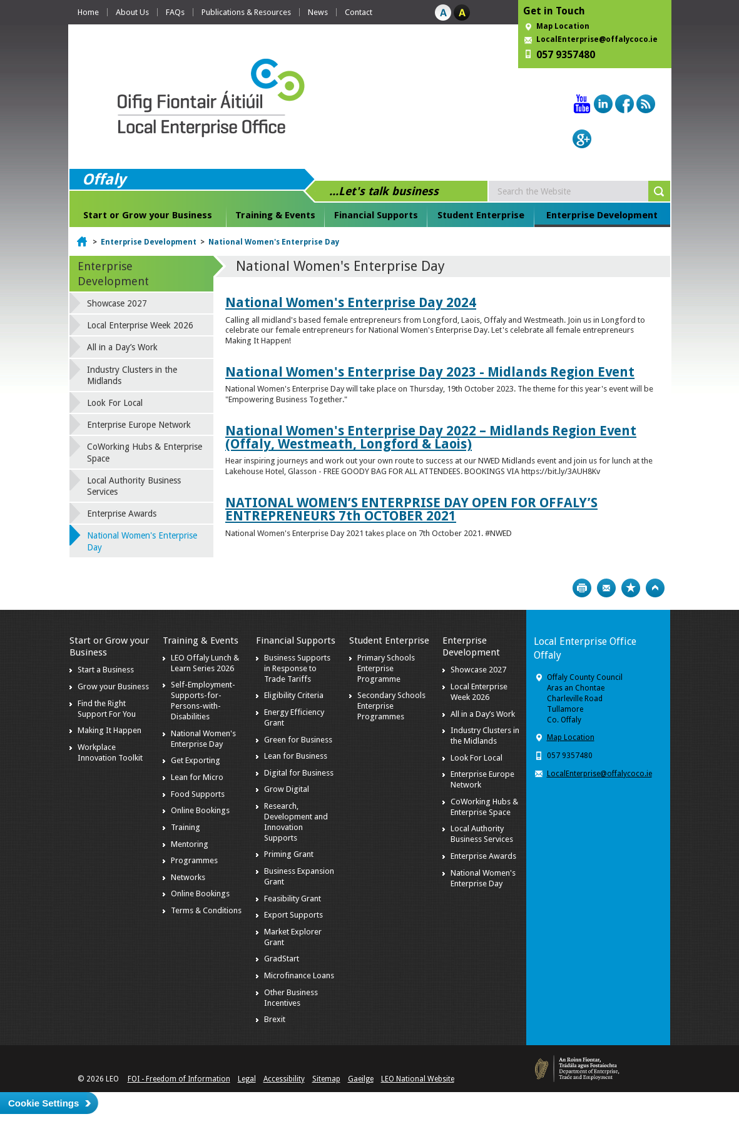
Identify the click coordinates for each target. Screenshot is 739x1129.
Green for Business (298, 739)
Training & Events (275, 215)
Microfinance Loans (299, 975)
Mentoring (189, 844)
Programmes (194, 860)
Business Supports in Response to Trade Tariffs (297, 668)
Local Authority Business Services (134, 486)
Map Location (562, 26)
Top (655, 588)
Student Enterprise (480, 215)
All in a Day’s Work (122, 347)
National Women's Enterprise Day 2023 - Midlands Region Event (430, 372)
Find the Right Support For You (107, 709)
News (318, 12)
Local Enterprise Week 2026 (140, 325)
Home (88, 12)
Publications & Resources (246, 12)
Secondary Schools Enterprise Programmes (391, 706)
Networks (188, 877)
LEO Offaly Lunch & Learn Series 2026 (205, 663)
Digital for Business (299, 772)
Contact (358, 12)
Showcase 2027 (117, 303)
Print (582, 588)
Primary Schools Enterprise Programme (386, 668)
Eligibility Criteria (294, 695)
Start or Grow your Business (147, 215)
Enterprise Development (602, 215)
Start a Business (106, 669)
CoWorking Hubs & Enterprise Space (144, 452)
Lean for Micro (197, 777)
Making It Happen (109, 730)
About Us (132, 12)
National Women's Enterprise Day (273, 242)
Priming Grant (288, 854)
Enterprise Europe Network (139, 425)
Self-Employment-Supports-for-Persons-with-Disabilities (203, 700)
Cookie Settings (43, 1103)
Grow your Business (113, 686)
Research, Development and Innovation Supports (296, 822)
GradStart (281, 958)
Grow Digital (286, 789)
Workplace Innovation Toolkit (110, 752)
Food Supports (198, 794)
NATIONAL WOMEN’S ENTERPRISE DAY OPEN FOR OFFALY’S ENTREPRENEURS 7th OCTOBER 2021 (411, 509)
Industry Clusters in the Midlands (132, 375)
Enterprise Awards (121, 514)
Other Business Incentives (291, 998)
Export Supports (293, 914)
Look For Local (115, 403)
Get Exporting (195, 760)
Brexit (274, 1019)
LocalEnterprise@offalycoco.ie (597, 39)
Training (185, 827)
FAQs (175, 12)
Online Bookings (200, 810)
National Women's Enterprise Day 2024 (350, 302)
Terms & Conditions (206, 910)
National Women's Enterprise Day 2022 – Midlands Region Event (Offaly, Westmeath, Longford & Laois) (430, 437)
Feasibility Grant (292, 898)
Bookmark (630, 588)
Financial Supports (376, 215)
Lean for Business (295, 756)
